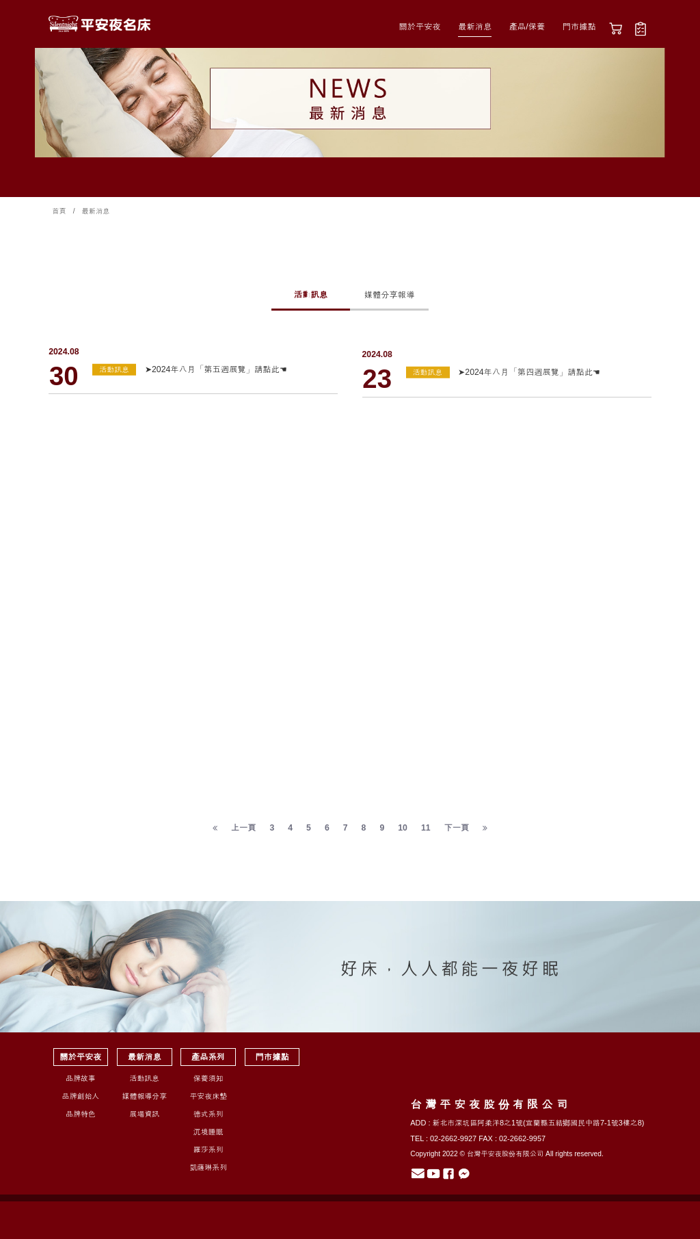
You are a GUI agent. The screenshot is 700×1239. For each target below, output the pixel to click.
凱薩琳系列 (208, 1172)
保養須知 (208, 1083)
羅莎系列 (208, 1154)
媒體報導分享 (144, 1101)
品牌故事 (81, 1083)
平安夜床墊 (208, 1101)
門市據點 (579, 26)
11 (426, 832)
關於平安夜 (419, 26)
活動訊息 (310, 295)
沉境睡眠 (208, 1136)
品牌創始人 (81, 1101)
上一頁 (243, 832)
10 (402, 832)
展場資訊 (144, 1118)
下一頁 (457, 832)
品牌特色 (81, 1118)
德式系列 (208, 1118)
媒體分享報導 (389, 295)
